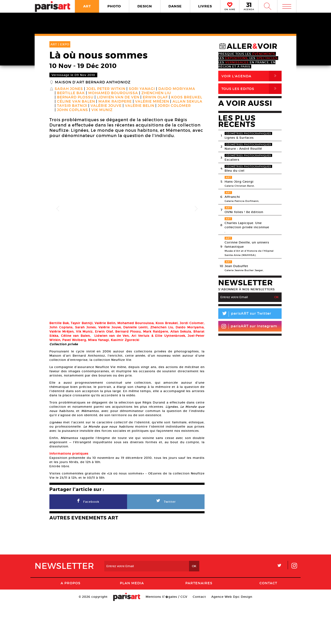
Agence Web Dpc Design (231, 613)
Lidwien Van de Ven (118, 97)
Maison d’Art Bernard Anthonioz (92, 82)
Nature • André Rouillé (243, 149)
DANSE (175, 6)
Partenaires (198, 600)
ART (87, 6)
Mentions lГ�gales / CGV (166, 613)
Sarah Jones (69, 89)
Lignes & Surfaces (239, 138)
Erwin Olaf (155, 97)
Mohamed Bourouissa (113, 93)
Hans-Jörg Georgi (239, 181)
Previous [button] (58, 209)
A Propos (70, 600)
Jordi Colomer (174, 106)
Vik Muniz (102, 110)
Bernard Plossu (75, 97)
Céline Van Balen (76, 101)
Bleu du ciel (234, 171)
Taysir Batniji (72, 106)
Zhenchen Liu (156, 93)
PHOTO (114, 6)
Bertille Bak (71, 93)
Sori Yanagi (142, 89)
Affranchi (232, 197)
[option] (127, 209)
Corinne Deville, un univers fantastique (247, 245)
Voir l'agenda (251, 76)
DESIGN (144, 6)
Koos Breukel (186, 97)
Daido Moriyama (176, 89)
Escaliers (232, 160)
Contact (268, 600)
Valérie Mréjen (152, 101)
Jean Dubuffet (236, 266)
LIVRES (205, 6)
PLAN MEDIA (132, 600)
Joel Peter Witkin (105, 89)
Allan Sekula (187, 101)
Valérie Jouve (106, 106)
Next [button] (196, 209)
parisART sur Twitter (244, 314)
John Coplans (72, 110)
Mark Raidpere (115, 101)
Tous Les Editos (251, 88)
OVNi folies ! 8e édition (244, 212)
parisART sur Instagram (249, 326)
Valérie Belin (139, 106)
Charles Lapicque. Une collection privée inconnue (247, 225)
